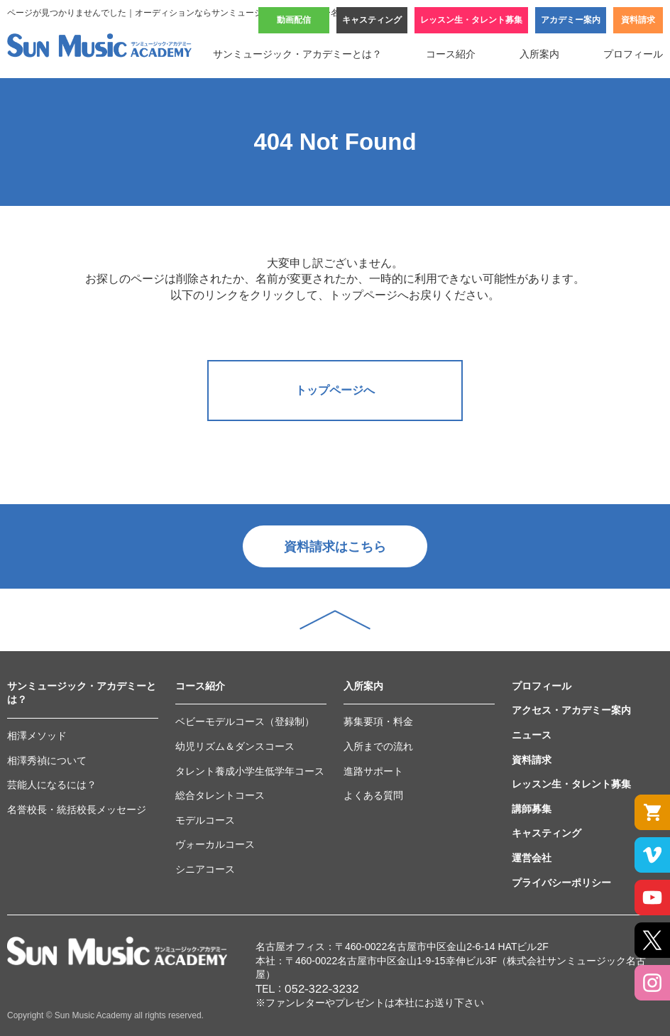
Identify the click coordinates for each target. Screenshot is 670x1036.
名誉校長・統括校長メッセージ (76, 809)
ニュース (531, 735)
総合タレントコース (220, 795)
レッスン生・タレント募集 (471, 20)
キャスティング (372, 20)
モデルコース (205, 820)
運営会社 (531, 857)
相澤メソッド (37, 735)
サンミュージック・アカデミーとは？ (297, 54)
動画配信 (294, 20)
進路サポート (373, 771)
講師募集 (531, 808)
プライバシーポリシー (561, 882)
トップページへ (335, 390)
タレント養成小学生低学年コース (249, 771)
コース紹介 (451, 54)
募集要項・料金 (378, 721)
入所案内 (539, 54)
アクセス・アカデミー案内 (571, 710)
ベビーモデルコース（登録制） (244, 721)
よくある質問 (373, 795)
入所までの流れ (378, 746)
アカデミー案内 (570, 20)
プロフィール (633, 54)
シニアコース (205, 869)
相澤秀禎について (47, 760)
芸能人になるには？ (52, 784)
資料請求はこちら (335, 547)
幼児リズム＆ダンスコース (235, 746)
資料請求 (638, 20)
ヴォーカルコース (215, 844)
